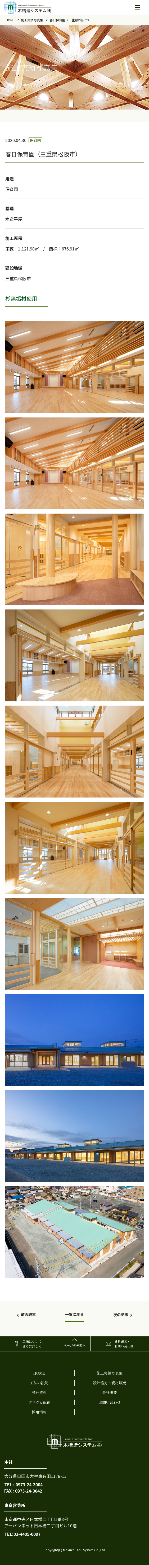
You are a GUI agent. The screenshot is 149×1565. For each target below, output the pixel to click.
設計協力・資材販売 (109, 1382)
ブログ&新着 (39, 1402)
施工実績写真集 (32, 20)
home (10, 20)
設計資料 (39, 1392)
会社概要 (109, 1392)
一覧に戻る (74, 1314)
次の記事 (120, 1314)
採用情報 (39, 1412)
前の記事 (28, 1314)
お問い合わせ (109, 1402)
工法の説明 (39, 1382)
